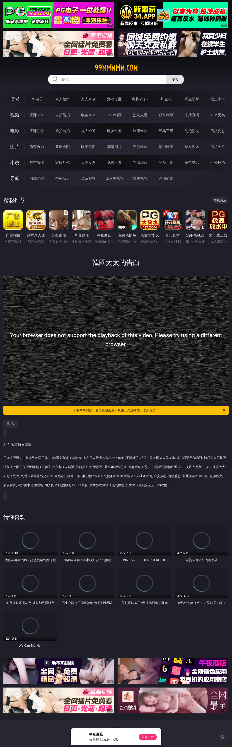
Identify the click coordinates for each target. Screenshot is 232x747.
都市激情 (36, 162)
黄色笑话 (192, 162)
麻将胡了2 (140, 98)
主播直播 (192, 114)
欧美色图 (88, 146)
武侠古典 (114, 162)
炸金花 (166, 98)
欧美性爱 (114, 130)
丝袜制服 (166, 114)
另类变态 (217, 130)
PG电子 (37, 98)
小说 (14, 162)
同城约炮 (36, 178)
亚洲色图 (62, 146)
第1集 (11, 424)
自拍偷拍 (62, 114)
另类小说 (166, 162)
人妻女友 (88, 162)
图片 (14, 146)
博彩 (14, 99)
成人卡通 (88, 130)
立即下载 (147, 737)
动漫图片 (114, 146)
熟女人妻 (140, 114)
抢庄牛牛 (217, 98)
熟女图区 (192, 146)
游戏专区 (114, 98)
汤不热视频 (114, 178)
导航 (14, 178)
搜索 (175, 79)
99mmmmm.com (116, 67)
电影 (14, 131)
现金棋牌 (192, 98)
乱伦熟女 (192, 130)
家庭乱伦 (62, 162)
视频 (14, 115)
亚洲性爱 (36, 130)
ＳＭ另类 (217, 114)
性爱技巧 (217, 162)
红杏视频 (140, 178)
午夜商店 (62, 178)
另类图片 (217, 146)
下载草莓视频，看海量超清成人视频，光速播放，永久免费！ (149, 410)
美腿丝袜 (140, 146)
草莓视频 (88, 178)
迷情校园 (140, 162)
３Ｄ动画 (114, 114)
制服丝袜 (140, 130)
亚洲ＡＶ (36, 114)
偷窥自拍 (36, 146)
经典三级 (166, 130)
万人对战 (88, 98)
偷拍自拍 (62, 130)
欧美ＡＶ (88, 114)
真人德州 (62, 98)
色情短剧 (166, 178)
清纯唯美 (166, 146)
